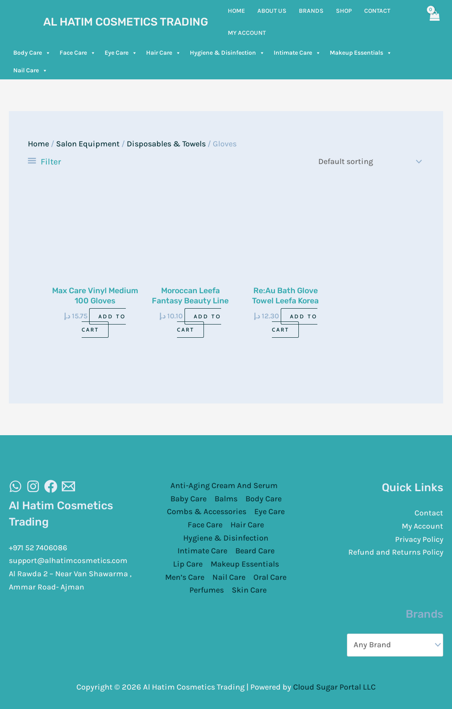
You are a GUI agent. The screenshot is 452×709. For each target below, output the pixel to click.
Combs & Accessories (206, 511)
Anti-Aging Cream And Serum (224, 485)
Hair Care (163, 53)
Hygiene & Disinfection (227, 53)
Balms (226, 498)
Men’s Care (184, 577)
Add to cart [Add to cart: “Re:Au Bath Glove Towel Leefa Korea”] (294, 323)
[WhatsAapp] (15, 486)
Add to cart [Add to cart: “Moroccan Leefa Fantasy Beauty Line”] (199, 323)
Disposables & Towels (166, 144)
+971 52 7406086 (39, 547)
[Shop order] (368, 161)
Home (38, 144)
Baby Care (188, 498)
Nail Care (30, 70)
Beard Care (255, 551)
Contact (428, 513)
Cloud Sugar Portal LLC (334, 686)
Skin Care (249, 590)
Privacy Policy (418, 539)
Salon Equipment (88, 144)
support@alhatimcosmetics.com (69, 560)
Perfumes (206, 590)
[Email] (68, 486)
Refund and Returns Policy (395, 552)
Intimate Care (297, 53)
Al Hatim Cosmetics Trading (125, 21)
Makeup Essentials (361, 53)
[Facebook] (50, 486)
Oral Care (269, 577)
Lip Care (188, 564)
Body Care (32, 53)
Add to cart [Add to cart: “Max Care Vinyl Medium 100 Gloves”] (104, 323)
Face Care (78, 53)
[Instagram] (33, 486)
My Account (422, 526)
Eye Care (121, 53)
